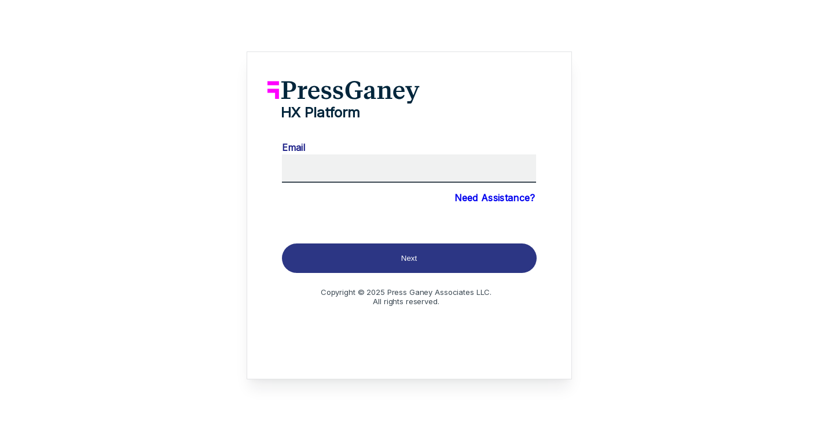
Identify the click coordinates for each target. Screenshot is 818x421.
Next (409, 258)
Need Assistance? (494, 198)
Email (293, 147)
